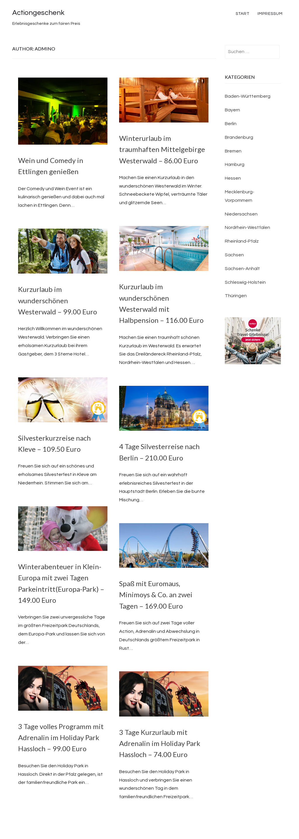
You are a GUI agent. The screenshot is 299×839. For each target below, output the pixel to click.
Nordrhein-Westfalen (247, 227)
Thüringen (236, 295)
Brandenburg (239, 137)
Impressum (270, 14)
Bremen (233, 151)
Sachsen (234, 255)
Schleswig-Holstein (245, 282)
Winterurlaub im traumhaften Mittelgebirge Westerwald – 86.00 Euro (162, 149)
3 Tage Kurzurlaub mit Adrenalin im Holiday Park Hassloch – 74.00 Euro (159, 743)
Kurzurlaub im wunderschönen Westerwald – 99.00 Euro (57, 300)
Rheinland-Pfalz (242, 241)
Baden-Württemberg (247, 96)
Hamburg (234, 164)
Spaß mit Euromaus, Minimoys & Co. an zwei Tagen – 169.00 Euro (155, 594)
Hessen (233, 178)
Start (242, 14)
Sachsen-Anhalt (242, 268)
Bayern (232, 110)
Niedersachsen (241, 214)
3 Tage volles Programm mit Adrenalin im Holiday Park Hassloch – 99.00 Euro (61, 737)
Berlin (231, 123)
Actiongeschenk (38, 12)
